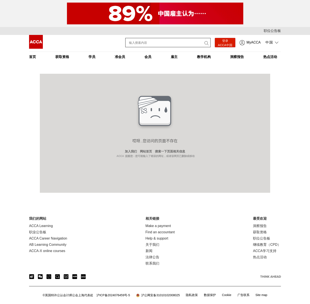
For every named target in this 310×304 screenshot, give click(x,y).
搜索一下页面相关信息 (170, 151)
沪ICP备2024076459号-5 (86, 295)
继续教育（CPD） (267, 244)
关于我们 (152, 244)
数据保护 (210, 295)
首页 (32, 57)
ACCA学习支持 (264, 251)
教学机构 (204, 57)
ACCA (120, 156)
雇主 (174, 57)
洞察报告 (237, 57)
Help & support (157, 238)
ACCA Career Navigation (48, 238)
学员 (91, 57)
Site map (261, 295)
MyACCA (253, 42)
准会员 (120, 57)
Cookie (226, 295)
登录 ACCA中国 (225, 43)
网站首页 (146, 151)
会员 (147, 57)
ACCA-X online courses (47, 251)
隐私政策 (192, 295)
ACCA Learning (41, 226)
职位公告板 (272, 31)
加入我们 (131, 151)
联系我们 (152, 263)
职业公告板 (37, 232)
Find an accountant (160, 232)
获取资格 (62, 57)
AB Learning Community (47, 244)
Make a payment (158, 226)
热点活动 (270, 57)
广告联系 (243, 295)
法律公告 (152, 257)
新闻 (149, 251)
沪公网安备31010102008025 (158, 295)
